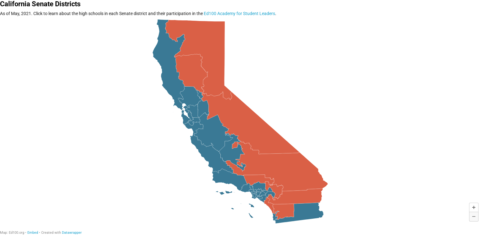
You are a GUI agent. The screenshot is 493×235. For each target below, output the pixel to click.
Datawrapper (72, 233)
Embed (32, 233)
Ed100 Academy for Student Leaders (239, 13)
